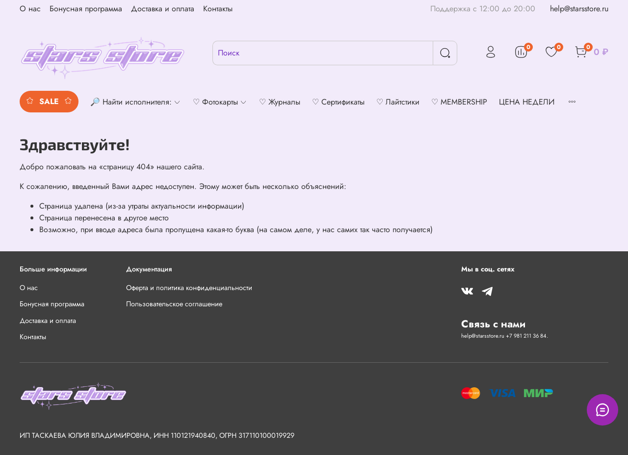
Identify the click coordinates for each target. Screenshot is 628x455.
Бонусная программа (86, 8)
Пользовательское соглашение (174, 304)
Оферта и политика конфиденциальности (189, 288)
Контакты (218, 8)
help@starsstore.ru (579, 8)
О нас (30, 8)
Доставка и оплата (162, 8)
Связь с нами (493, 324)
